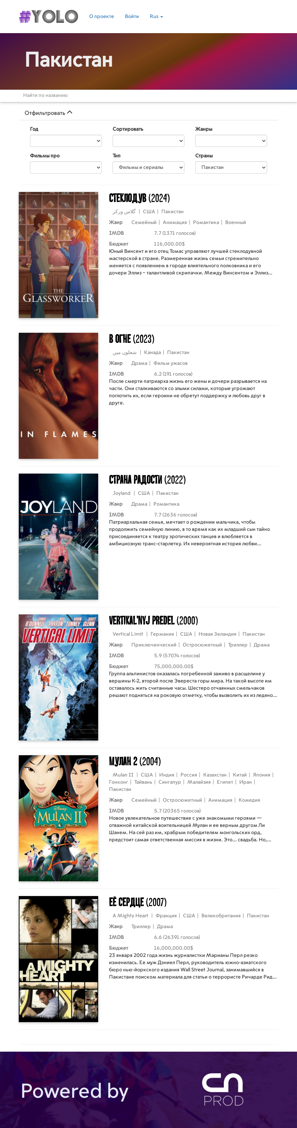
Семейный (144, 222)
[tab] (148, 113)
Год (34, 129)
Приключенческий (153, 645)
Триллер (238, 645)
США (149, 211)
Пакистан (172, 211)
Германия (162, 634)
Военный (235, 222)
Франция (166, 915)
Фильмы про (45, 155)
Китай (240, 775)
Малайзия (199, 782)
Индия (166, 775)
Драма (139, 363)
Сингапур (169, 782)
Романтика (206, 222)
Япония (261, 775)
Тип (117, 155)
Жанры (203, 129)
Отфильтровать (49, 113)
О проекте (101, 16)
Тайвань (143, 782)
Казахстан (215, 775)
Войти (132, 16)
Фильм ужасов (170, 363)
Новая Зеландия (217, 634)
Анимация (175, 222)
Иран (245, 782)
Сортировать (128, 129)
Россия (188, 775)
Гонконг (118, 782)
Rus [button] (156, 16)
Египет (225, 782)
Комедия (249, 800)
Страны (204, 155)
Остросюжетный (202, 645)
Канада (152, 352)
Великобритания (221, 915)
